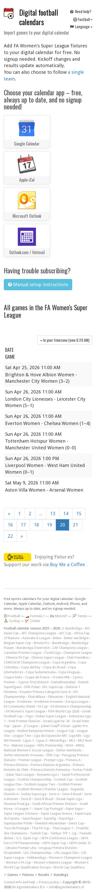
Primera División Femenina (50, 770)
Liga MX (75, 736)
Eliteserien (55, 697)
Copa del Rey (30, 667)
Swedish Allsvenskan (50, 823)
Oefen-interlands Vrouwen (23, 755)
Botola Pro (41, 643)
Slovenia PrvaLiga (16, 804)
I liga (29, 716)
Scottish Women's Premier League (42, 789)
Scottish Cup (63, 779)
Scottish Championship (34, 779)
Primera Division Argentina (50, 765)
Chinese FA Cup (17, 657)
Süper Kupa (74, 809)
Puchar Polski (82, 770)
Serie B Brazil (43, 799)
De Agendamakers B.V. (29, 887)
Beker (57, 638)
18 (36, 524)
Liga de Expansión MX (50, 736)
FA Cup (43, 706)
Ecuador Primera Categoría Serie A (45, 692)
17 (23, 524)
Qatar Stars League (20, 774)
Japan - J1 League (25, 726)
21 (75, 524)
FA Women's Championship (71, 706)
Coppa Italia (13, 677)
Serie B (26, 799)
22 (10, 536)
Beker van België (76, 638)
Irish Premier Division (24, 721)
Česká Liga (52, 653)
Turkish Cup (39, 833)
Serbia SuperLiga (33, 794)
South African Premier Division (54, 804)
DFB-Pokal (31, 687)
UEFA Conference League (59, 838)
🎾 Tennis (79, 616)
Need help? (80, 11)
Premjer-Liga (53, 760)
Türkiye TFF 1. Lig (63, 833)
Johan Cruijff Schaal (55, 726)
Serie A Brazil (71, 794)
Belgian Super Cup (17, 643)
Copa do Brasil (54, 667)
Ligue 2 (42, 740)
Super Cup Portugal (48, 809)
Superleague (31, 818)
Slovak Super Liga (69, 799)
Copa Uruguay (69, 672)
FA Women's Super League (25, 711)
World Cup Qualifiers (69, 867)
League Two (22, 736)
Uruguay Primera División (58, 848)
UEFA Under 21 (80, 843)
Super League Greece (56, 813)
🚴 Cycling (12, 621)
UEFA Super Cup (54, 843)
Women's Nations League (53, 862)
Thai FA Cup (40, 828)
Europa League (77, 701)
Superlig (50, 818)
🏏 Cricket (32, 621)
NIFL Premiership (50, 745)
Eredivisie (24, 701)
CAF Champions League (69, 648)
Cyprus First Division (33, 682)
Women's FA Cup (18, 862)
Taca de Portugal (16, 828)
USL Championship (37, 853)
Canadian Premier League (22, 653)
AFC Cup (65, 633)
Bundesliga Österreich (33, 648)
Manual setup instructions (38, 284)
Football (82, 19)
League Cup (65, 731)
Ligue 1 (28, 740)
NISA (69, 745)
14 (65, 513)
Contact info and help (19, 882)
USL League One (66, 853)
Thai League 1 (62, 828)
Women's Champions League (70, 857)
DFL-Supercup (52, 687)
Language (80, 26)
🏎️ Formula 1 (35, 616)
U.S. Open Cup (27, 838)
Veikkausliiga (36, 857)
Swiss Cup (76, 823)
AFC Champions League (39, 633)
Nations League (23, 745)
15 (78, 513)
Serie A (54, 794)
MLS (72, 740)
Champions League (77, 653)
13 (52, 513)
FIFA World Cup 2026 (63, 711)
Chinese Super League (47, 657)
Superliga (66, 818)
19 (49, 524)
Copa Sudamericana (41, 672)
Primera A (73, 760)
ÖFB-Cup (52, 755)
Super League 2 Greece (21, 813)
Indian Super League (51, 716)
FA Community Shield (19, 706)
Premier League (29, 760)
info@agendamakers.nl (66, 887)
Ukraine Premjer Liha (21, 848)
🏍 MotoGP (58, 616)
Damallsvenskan (63, 682)
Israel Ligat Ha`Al (56, 721)
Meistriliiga (58, 740)
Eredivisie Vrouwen (49, 701)
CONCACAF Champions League (27, 662)
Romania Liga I (48, 774)
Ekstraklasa (36, 697)
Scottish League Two (39, 784)
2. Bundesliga (72, 628)
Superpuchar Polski (18, 823)
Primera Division (16, 765)
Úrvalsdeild (12, 853)
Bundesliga (60, 643)
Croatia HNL (61, 677)
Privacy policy (49, 882)
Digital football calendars (38, 17)
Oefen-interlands (68, 750)
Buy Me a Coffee (68, 564)
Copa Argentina (64, 662)
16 (10, 524)
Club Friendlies (78, 657)
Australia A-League (36, 638)
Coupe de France (37, 677)
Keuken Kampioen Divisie (35, 731)
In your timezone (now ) (64, 340)
